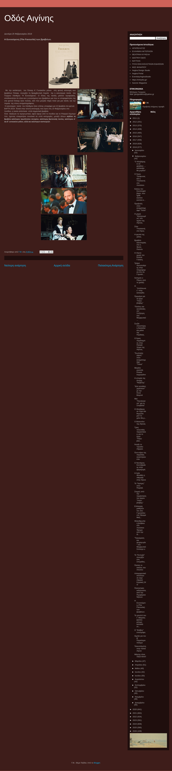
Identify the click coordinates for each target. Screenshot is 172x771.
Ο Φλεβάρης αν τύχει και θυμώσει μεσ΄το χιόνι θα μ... (140, 413)
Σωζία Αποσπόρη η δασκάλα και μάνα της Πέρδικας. (140, 329)
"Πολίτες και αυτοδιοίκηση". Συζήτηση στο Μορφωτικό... (140, 313)
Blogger (97, 763)
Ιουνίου (138, 672)
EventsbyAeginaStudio (141, 77)
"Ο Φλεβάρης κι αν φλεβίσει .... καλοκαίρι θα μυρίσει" (140, 166)
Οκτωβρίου (139, 691)
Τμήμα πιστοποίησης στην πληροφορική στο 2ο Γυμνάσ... (140, 268)
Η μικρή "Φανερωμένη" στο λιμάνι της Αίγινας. (140, 218)
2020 (135, 709)
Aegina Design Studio (141, 70)
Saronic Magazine (139, 83)
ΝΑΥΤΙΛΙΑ (136, 61)
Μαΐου (137, 668)
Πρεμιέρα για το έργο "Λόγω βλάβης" (139, 299)
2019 (135, 147)
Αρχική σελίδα (62, 265)
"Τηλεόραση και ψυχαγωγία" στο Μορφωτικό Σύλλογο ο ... (140, 544)
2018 (135, 144)
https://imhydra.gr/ (139, 80)
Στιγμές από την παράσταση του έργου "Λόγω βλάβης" (140, 497)
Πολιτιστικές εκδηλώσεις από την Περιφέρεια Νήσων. (140, 592)
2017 (135, 140)
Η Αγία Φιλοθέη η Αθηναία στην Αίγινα (140, 476)
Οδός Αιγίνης (29, 18)
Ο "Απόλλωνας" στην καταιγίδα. (140, 289)
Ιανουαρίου (139, 150)
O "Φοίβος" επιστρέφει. (140, 631)
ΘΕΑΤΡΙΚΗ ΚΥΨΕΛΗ (141, 54)
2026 (135, 731)
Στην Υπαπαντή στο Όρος (139, 228)
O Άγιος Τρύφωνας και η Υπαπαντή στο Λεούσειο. (139, 179)
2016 (135, 136)
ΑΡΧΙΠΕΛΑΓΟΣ (138, 48)
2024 (135, 724)
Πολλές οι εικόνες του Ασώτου (140, 567)
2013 (135, 125)
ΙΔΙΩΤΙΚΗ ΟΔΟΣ (139, 58)
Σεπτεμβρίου (140, 685)
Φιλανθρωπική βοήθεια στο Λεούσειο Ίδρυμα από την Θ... (139, 527)
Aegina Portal (137, 73)
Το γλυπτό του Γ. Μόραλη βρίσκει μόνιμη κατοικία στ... (140, 621)
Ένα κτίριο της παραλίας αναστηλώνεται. (140, 455)
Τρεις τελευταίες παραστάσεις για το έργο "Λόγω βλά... (140, 434)
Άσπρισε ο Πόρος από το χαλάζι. (140, 280)
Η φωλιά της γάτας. (139, 235)
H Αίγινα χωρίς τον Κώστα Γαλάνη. (139, 256)
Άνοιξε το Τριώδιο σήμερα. (138, 446)
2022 (135, 717)
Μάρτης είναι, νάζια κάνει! (140, 655)
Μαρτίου (138, 661)
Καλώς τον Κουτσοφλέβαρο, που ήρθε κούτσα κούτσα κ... (140, 194)
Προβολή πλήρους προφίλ (153, 107)
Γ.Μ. (147, 103)
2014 (135, 129)
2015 (135, 133)
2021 (135, 713)
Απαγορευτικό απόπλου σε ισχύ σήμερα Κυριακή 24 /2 (140, 579)
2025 (135, 727)
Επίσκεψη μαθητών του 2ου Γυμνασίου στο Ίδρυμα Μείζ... (140, 511)
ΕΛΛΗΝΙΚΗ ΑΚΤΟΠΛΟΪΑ (142, 51)
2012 (135, 122)
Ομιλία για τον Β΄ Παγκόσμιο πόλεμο (140, 639)
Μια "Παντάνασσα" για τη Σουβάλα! (140, 402)
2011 (135, 118)
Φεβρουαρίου (140, 156)
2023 (135, 720)
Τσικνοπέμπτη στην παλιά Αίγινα (140, 648)
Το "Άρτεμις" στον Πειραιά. (139, 485)
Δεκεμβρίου (139, 703)
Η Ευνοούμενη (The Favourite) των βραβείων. (140, 606)
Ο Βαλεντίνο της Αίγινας (140, 422)
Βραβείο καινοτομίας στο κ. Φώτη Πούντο (140, 244)
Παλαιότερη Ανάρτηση (110, 265)
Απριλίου (139, 665)
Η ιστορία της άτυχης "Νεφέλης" (139, 380)
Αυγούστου (139, 679)
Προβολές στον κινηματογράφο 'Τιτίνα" (140, 207)
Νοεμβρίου (139, 697)
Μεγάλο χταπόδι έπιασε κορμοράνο (140, 371)
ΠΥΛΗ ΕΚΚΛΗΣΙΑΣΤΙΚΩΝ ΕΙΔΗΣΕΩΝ (148, 64)
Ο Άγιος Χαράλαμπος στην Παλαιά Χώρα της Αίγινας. (139, 344)
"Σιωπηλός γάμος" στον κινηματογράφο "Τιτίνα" (140, 358)
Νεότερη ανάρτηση (15, 265)
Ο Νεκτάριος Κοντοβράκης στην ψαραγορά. (140, 466)
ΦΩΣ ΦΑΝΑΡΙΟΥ (139, 67)
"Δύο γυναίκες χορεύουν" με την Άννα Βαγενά (140, 390)
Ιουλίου (138, 676)
